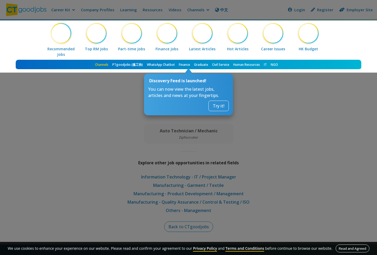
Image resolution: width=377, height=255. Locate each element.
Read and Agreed (352, 248)
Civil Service (220, 64)
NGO (274, 64)
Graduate (201, 64)
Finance (184, 64)
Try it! (218, 106)
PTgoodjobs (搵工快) (127, 64)
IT (265, 64)
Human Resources (246, 64)
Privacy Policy (205, 248)
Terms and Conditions (244, 248)
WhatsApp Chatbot (161, 64)
